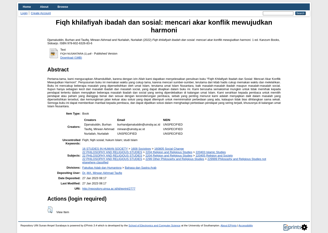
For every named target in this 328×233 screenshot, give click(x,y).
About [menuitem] (44, 6)
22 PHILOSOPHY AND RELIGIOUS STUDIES (112, 152)
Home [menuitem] (27, 6)
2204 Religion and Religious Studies (169, 152)
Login (24, 13)
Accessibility (245, 225)
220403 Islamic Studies (211, 152)
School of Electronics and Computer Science (154, 225)
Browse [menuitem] (63, 6)
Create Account (41, 13)
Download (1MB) (71, 57)
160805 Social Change (169, 148)
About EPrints (228, 225)
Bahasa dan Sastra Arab (140, 167)
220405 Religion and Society (214, 155)
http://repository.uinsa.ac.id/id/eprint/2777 (108, 188)
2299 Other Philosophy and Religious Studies (175, 159)
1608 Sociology (141, 148)
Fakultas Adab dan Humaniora (101, 167)
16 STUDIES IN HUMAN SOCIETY (105, 148)
